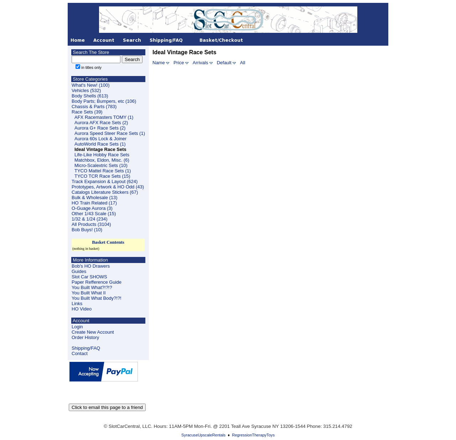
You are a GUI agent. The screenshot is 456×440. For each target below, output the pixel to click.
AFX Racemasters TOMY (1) (103, 117)
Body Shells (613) (90, 95)
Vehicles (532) (86, 90)
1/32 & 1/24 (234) (89, 219)
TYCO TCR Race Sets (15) (102, 176)
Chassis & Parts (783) (94, 106)
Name (158, 62)
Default (224, 62)
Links (77, 303)
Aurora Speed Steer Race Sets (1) (109, 133)
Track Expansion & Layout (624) (105, 181)
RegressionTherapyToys (253, 435)
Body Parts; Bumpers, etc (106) (104, 101)
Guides (79, 271)
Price (178, 62)
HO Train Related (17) (94, 203)
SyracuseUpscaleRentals (203, 435)
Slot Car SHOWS (89, 276)
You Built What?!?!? (92, 287)
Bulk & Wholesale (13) (95, 197)
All (242, 62)
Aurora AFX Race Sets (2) (101, 122)
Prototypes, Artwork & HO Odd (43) (108, 186)
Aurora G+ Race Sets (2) (99, 128)
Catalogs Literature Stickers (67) (105, 192)
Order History (85, 337)
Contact (80, 353)
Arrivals (200, 62)
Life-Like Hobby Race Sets (101, 154)
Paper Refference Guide (96, 282)
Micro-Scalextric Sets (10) (101, 165)
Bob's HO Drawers (91, 266)
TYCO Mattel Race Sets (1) (102, 170)
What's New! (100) (91, 85)
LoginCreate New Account (93, 329)
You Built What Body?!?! (96, 298)
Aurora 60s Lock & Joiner (100, 138)
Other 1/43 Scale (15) (94, 213)
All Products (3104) (91, 224)
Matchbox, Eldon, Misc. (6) (101, 160)
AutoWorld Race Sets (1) (100, 144)
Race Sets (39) (87, 112)
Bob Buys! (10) (87, 229)
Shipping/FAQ (86, 348)
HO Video (82, 309)
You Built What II (89, 292)
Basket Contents (108, 242)
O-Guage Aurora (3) (92, 208)
